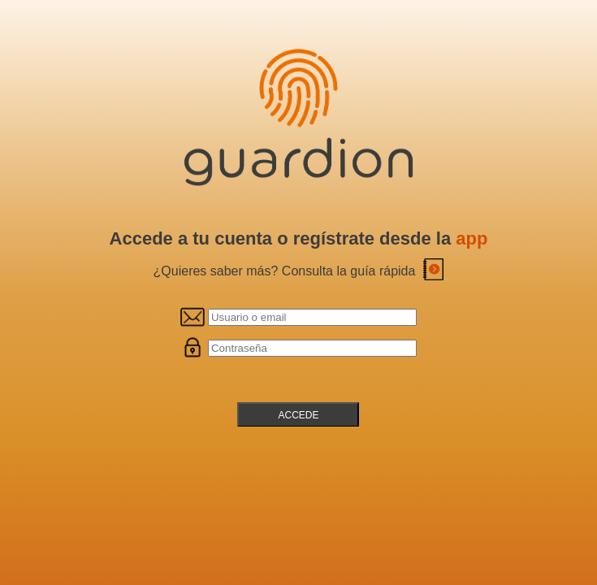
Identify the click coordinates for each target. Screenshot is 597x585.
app (471, 238)
